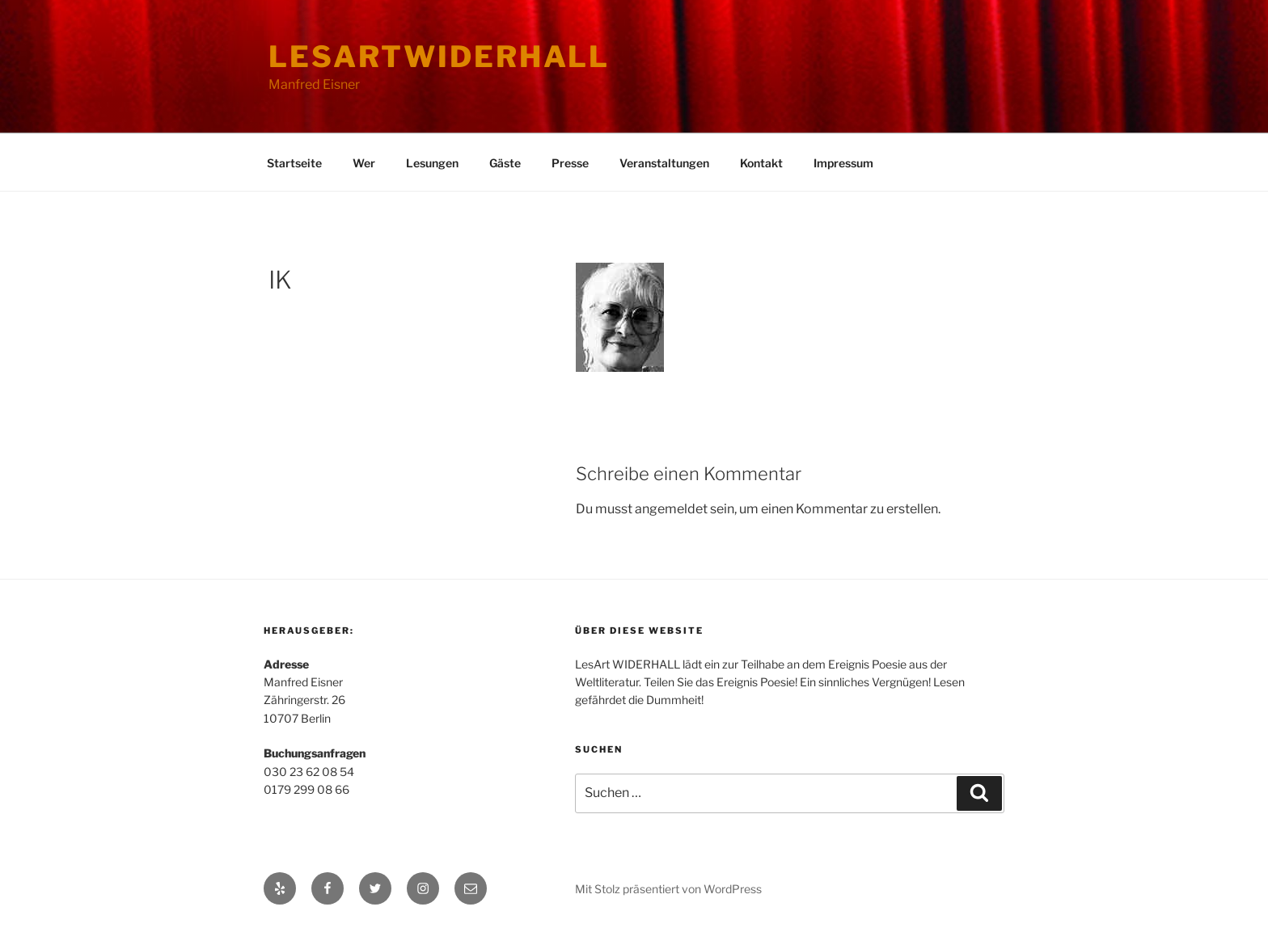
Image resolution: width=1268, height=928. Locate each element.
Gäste (505, 163)
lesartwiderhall (439, 56)
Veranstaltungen (664, 163)
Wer (364, 163)
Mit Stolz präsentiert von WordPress (668, 889)
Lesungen (432, 163)
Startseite (294, 163)
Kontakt (761, 163)
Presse (570, 163)
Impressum (843, 163)
